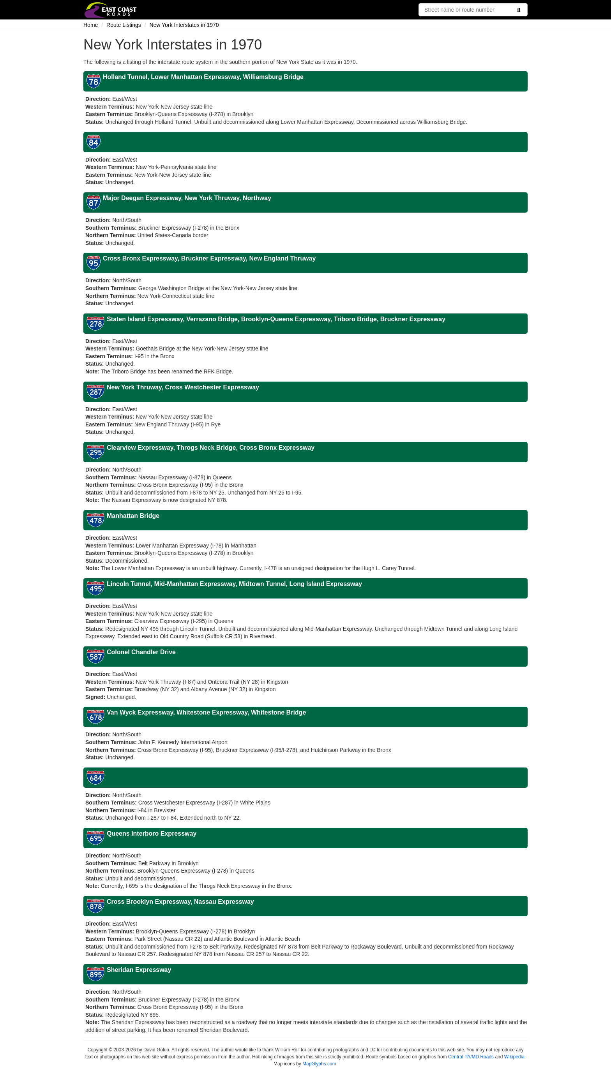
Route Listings (123, 25)
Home (90, 25)
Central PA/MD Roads (471, 1057)
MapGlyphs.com (319, 1064)
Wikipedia (514, 1057)
